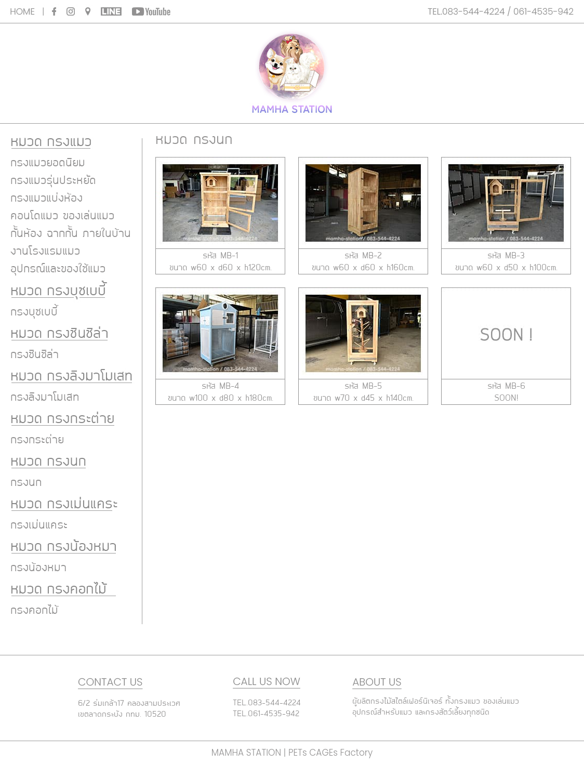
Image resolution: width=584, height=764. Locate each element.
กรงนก (26, 483)
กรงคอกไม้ (34, 610)
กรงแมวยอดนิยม (47, 163)
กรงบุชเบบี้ (34, 312)
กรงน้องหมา (38, 568)
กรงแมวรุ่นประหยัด (53, 181)
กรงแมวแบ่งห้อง (46, 198)
